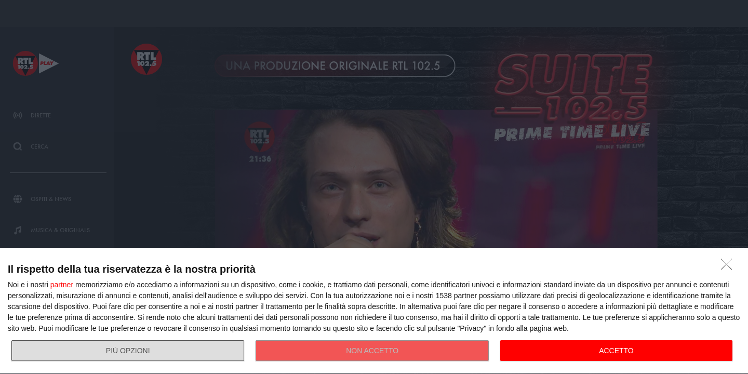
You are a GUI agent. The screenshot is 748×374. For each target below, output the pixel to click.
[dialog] (374, 311)
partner (61, 284)
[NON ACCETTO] (729, 267)
